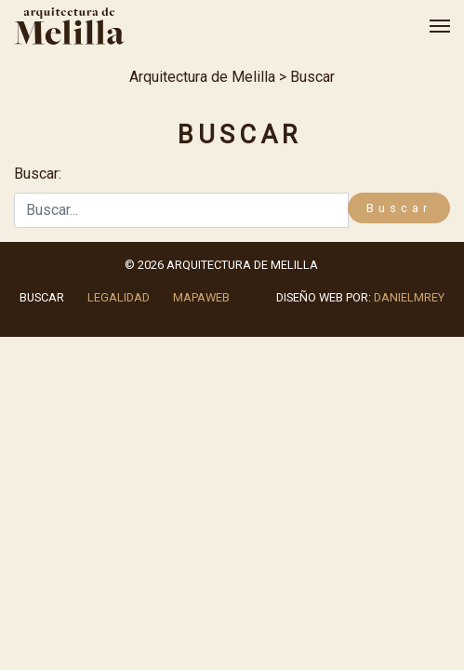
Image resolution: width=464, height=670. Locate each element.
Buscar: (37, 173)
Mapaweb (201, 297)
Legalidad (118, 297)
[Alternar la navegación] (434, 26)
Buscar (42, 297)
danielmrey (409, 297)
